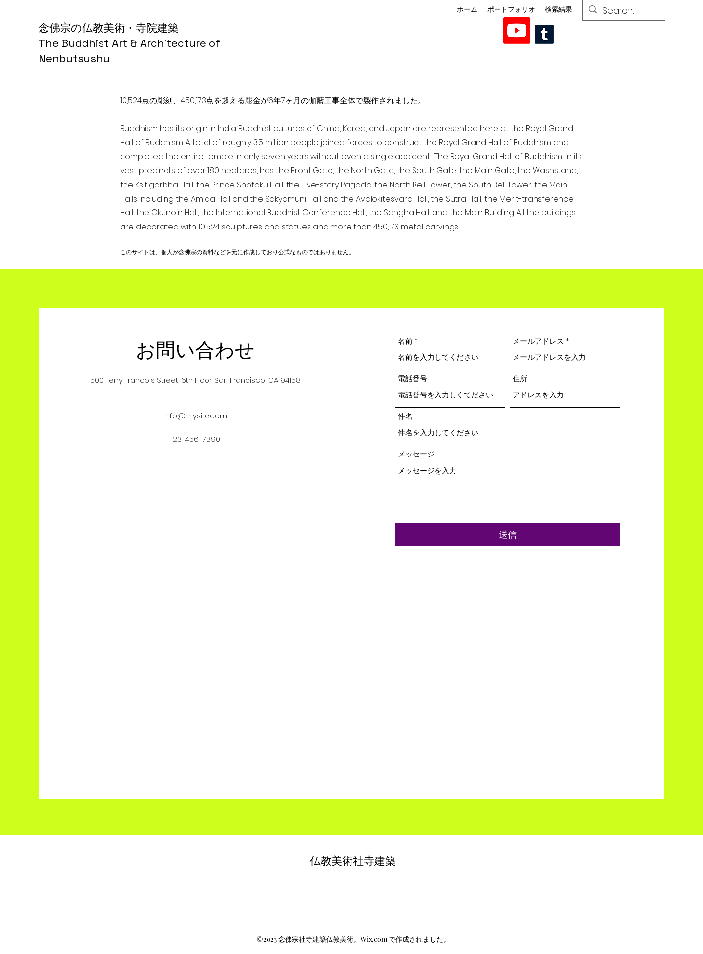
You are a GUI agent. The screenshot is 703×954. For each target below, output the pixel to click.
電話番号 (412, 378)
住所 (520, 378)
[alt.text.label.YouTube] (516, 30)
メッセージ (416, 453)
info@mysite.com (195, 416)
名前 (405, 341)
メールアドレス (538, 341)
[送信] (507, 534)
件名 (405, 416)
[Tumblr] (544, 34)
